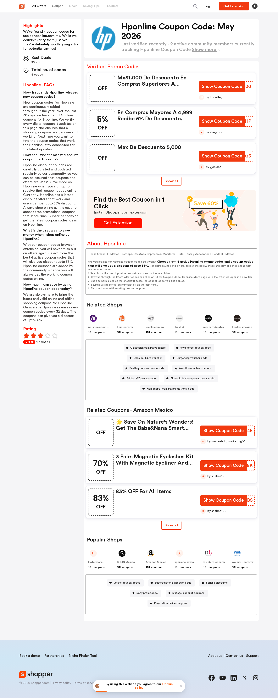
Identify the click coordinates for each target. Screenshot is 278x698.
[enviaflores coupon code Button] (194, 348)
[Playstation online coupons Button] (169, 603)
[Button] (209, 6)
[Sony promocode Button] (145, 593)
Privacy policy (61, 682)
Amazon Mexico (156, 562)
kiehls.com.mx (155, 327)
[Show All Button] (171, 525)
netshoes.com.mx (99, 327)
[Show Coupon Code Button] (221, 87)
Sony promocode (147, 593)
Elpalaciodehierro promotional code (192, 378)
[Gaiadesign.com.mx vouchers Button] (146, 348)
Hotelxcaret (96, 562)
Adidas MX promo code (141, 378)
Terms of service (85, 682)
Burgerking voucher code (192, 358)
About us (215, 655)
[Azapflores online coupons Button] (193, 368)
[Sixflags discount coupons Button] (187, 593)
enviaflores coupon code (195, 347)
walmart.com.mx (242, 562)
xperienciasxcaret (186, 562)
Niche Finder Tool (83, 655)
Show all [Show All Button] (171, 181)
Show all (171, 525)
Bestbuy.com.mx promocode (146, 368)
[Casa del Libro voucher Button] (146, 358)
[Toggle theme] (255, 6)
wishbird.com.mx (214, 562)
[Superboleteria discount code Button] (171, 582)
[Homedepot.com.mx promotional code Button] (169, 388)
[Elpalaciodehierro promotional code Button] (191, 378)
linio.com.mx (125, 327)
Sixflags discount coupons (188, 593)
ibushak (180, 327)
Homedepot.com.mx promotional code (170, 388)
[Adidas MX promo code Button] (139, 378)
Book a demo (29, 655)
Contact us (234, 655)
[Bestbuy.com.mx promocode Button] (145, 368)
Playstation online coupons (170, 603)
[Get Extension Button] (118, 223)
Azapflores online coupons (195, 368)
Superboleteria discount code (173, 582)
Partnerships (54, 655)
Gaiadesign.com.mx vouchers (148, 347)
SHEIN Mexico (126, 562)
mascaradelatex (213, 327)
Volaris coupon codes (127, 582)
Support (252, 655)
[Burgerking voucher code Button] (190, 358)
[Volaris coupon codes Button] (125, 582)
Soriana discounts (217, 582)
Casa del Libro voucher (148, 358)
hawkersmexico (242, 327)
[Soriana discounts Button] (215, 582)
